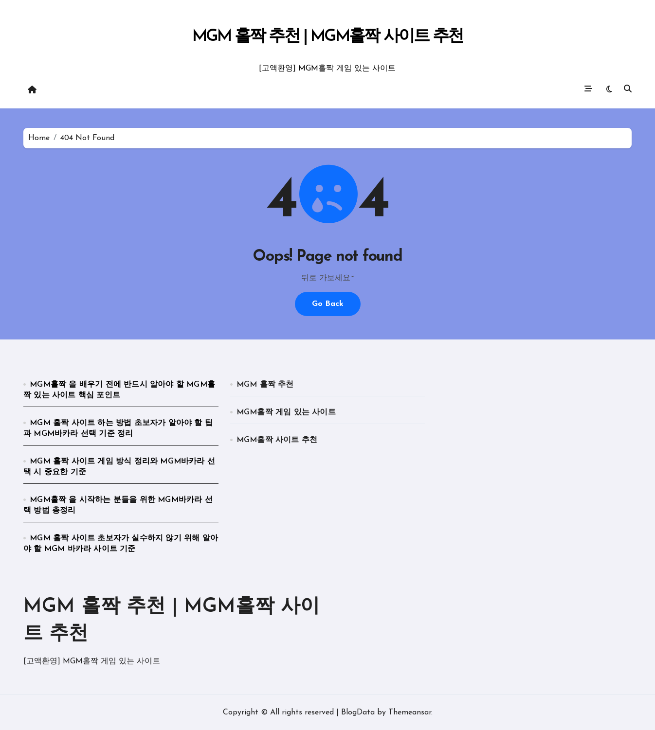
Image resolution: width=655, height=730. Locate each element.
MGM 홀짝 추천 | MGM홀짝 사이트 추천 (327, 36)
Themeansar (409, 712)
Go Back (328, 304)
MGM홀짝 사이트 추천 (277, 440)
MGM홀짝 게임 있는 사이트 (286, 412)
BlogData (358, 712)
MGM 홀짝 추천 (265, 385)
